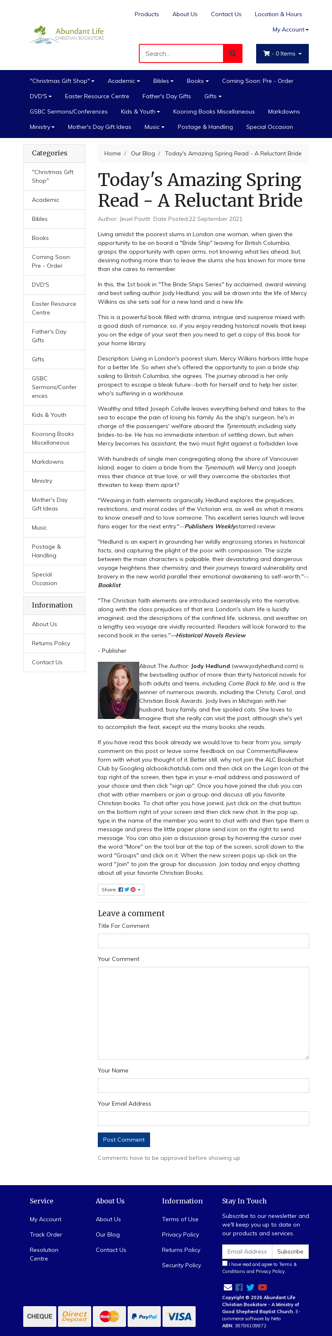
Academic (121, 81)
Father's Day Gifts (167, 96)
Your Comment (118, 959)
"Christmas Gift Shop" (60, 81)
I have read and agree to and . (259, 1267)
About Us (185, 14)
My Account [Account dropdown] (288, 29)
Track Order (46, 1234)
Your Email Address (124, 1103)
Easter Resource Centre (97, 96)
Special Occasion (269, 127)
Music (152, 127)
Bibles (161, 81)
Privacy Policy (180, 1234)
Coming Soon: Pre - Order (257, 81)
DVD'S (38, 96)
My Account (45, 1219)
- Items (280, 53)
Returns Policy (51, 643)
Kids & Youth (138, 111)
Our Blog (108, 1234)
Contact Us (226, 14)
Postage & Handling (205, 127)
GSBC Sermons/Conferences (69, 111)
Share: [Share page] (119, 889)
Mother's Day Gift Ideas (99, 127)
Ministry (40, 127)
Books (195, 81)
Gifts (210, 96)
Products (147, 14)
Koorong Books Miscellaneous (214, 111)
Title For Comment (123, 925)
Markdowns (284, 111)
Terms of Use (180, 1219)
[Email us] (228, 1287)
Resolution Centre (44, 1254)
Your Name (113, 1070)
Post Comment (124, 1139)
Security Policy (181, 1265)
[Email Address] (247, 1251)
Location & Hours (278, 14)
